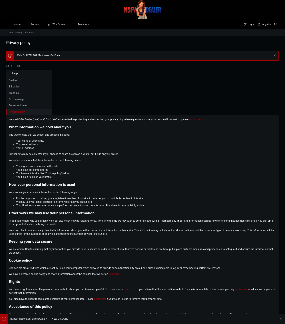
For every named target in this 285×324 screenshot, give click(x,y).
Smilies (13, 80)
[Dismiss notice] (274, 56)
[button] (42, 24)
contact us (244, 74)
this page (163, 228)
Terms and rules (18, 105)
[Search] (275, 24)
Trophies (14, 92)
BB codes (14, 86)
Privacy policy (17, 111)
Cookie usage (16, 99)
